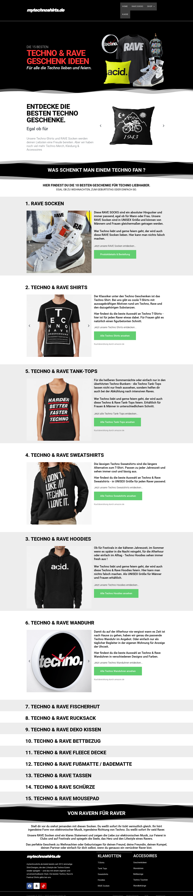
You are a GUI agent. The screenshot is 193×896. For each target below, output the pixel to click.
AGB (146, 888)
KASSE (161, 6)
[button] (150, 6)
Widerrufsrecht (132, 888)
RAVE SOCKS (137, 6)
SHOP (151, 6)
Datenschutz (117, 888)
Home (125, 6)
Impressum (161, 888)
